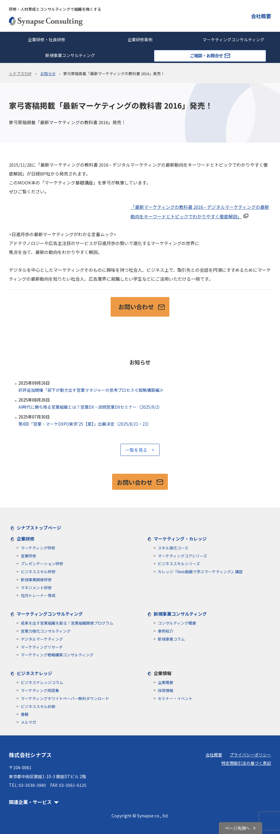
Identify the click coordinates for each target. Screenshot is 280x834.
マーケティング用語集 (40, 690)
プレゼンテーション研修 (42, 563)
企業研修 (25, 539)
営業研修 (28, 556)
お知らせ (48, 73)
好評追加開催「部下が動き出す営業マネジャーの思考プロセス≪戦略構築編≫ (140, 386)
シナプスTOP (20, 73)
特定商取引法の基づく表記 (246, 763)
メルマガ (28, 722)
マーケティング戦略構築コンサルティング (57, 655)
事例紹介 (165, 631)
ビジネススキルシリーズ (179, 563)
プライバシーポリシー (250, 755)
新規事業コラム (171, 639)
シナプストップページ (39, 528)
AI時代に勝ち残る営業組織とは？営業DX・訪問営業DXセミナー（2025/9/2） (140, 403)
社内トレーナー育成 (38, 595)
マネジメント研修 (36, 587)
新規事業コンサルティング (70, 55)
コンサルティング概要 (177, 623)
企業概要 (165, 682)
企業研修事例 (140, 39)
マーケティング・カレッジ (180, 539)
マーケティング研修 (38, 548)
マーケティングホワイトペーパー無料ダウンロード (65, 698)
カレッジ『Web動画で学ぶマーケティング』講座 (200, 571)
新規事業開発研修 (36, 579)
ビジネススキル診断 (38, 706)
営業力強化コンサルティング (46, 631)
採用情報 (165, 690)
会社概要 (261, 16)
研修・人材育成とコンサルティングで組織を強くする (55, 9)
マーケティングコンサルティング (50, 614)
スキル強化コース (173, 548)
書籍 (24, 714)
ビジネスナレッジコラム (42, 682)
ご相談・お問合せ (210, 55)
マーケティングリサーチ (42, 647)
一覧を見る (136, 450)
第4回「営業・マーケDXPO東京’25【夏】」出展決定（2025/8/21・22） (140, 420)
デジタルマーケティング (42, 639)
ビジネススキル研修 (38, 571)
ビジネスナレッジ (34, 673)
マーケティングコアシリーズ (182, 556)
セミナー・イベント (175, 698)
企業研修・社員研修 (46, 39)
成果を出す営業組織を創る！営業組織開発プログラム (67, 623)
